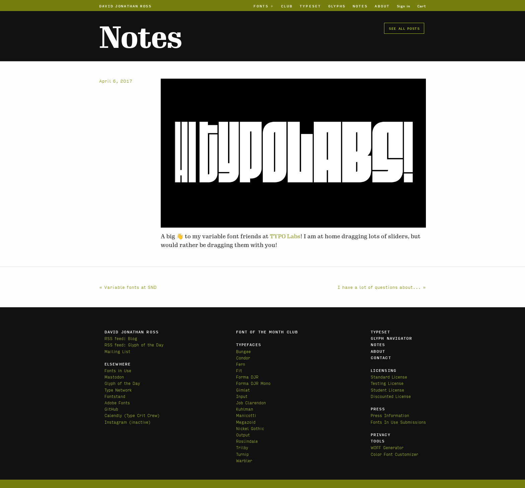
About (382, 5)
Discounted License (391, 396)
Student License (387, 389)
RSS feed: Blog (120, 338)
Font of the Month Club (267, 331)
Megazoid (245, 421)
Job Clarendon (251, 402)
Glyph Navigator (391, 338)
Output (243, 434)
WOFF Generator (387, 447)
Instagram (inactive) (127, 421)
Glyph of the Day (122, 383)
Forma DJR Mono (253, 383)
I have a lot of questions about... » (382, 287)
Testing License (387, 383)
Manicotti (246, 415)
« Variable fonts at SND (128, 287)
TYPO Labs (285, 236)
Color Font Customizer (394, 454)
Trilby (242, 447)
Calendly (114, 415)
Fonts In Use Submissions (398, 421)
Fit (239, 370)
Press (378, 408)
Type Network (118, 389)
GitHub (111, 408)
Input (241, 396)
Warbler (244, 460)
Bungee (243, 351)
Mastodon (114, 376)
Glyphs (337, 5)
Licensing (383, 370)
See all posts (404, 28)
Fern (240, 364)
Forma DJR (247, 376)
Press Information (390, 415)
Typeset (310, 5)
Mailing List (117, 351)
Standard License (389, 376)
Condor (243, 357)
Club (287, 5)
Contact (381, 357)
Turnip (242, 454)
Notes (360, 5)
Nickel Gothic (250, 428)
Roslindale (247, 440)
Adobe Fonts (117, 402)
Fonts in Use (117, 370)
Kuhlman (244, 408)
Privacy (380, 434)
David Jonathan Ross (125, 5)
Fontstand (114, 396)
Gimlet (243, 389)
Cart (421, 5)
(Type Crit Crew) (142, 415)
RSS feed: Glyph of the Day (133, 344)
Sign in (403, 5)
